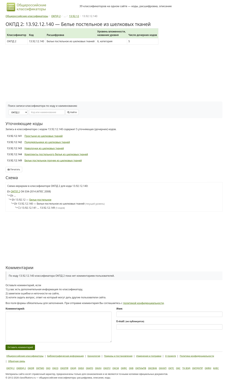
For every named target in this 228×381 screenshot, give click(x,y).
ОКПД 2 (15, 191)
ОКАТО (89, 368)
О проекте (170, 355)
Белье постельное (40, 199)
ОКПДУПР (197, 368)
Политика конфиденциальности (197, 355)
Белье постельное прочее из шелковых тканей (53, 160)
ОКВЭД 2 (21, 368)
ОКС (178, 368)
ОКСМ (115, 368)
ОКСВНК (152, 368)
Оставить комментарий (20, 347)
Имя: (119, 308)
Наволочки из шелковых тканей (44, 148)
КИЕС (216, 368)
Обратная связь (16, 361)
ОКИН (98, 368)
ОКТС (171, 368)
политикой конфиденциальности (143, 303)
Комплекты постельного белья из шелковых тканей (56, 154)
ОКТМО (40, 368)
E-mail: (130, 321)
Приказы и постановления (118, 355)
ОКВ (131, 368)
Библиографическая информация (65, 355)
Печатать (14, 169)
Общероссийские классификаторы (25, 355)
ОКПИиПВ (140, 368)
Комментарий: (15, 308)
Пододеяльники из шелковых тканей (47, 142)
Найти (72, 112)
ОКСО (55, 368)
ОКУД (73, 368)
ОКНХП (162, 368)
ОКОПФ (64, 368)
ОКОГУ (107, 368)
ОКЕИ (81, 368)
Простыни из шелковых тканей (43, 136)
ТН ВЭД (186, 368)
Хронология (93, 355)
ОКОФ (31, 368)
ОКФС (124, 368)
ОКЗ (48, 368)
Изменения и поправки (148, 355)
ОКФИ (208, 368)
